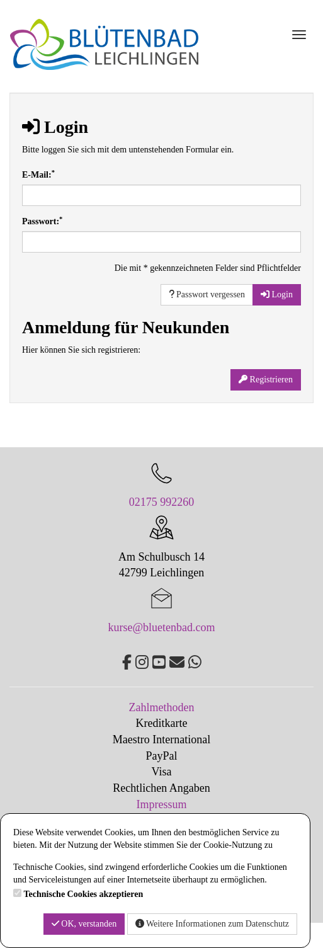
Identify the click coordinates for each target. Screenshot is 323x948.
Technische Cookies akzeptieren (84, 894)
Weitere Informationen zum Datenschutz (212, 923)
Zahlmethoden (162, 707)
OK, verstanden (84, 923)
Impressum (162, 804)
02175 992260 (162, 502)
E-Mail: (38, 174)
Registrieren (266, 379)
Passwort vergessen (207, 294)
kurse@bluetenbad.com (161, 627)
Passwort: (42, 220)
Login (277, 294)
